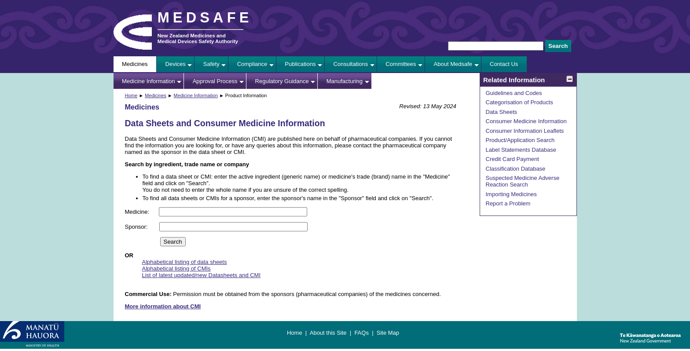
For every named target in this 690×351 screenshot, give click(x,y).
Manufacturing (345, 81)
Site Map (388, 332)
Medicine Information (148, 81)
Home (131, 95)
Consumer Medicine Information (526, 121)
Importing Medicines (511, 194)
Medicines (135, 64)
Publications (300, 64)
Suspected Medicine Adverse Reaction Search (523, 181)
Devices (175, 64)
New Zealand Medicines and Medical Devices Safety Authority (198, 38)
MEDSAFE (205, 18)
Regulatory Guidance (282, 81)
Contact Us (504, 64)
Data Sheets (502, 112)
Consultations (350, 64)
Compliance (252, 64)
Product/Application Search (520, 140)
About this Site (328, 332)
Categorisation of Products (519, 102)
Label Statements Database (521, 149)
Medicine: (138, 211)
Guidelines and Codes (514, 93)
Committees (400, 64)
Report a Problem (508, 203)
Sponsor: (137, 226)
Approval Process (215, 81)
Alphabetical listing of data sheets (184, 262)
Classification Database (516, 168)
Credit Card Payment (512, 159)
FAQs (361, 332)
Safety (211, 64)
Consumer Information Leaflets (525, 131)
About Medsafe (453, 64)
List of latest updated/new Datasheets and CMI (201, 275)
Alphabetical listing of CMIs (176, 268)
